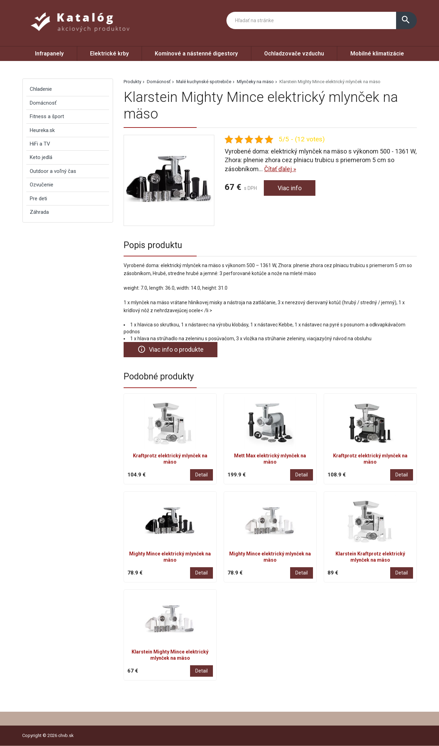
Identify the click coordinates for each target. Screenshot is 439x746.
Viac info (290, 188)
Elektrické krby (109, 53)
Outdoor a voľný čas (53, 171)
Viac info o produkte (170, 349)
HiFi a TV (40, 144)
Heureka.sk (42, 130)
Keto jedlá (41, 157)
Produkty (132, 81)
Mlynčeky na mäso (255, 81)
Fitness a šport (47, 116)
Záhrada (39, 212)
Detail (201, 474)
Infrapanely (49, 53)
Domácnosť (159, 81)
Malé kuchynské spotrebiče (203, 81)
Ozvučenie (41, 185)
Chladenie (41, 89)
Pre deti (38, 198)
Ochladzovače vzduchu (294, 53)
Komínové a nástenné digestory (196, 53)
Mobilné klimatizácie (377, 53)
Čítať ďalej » (280, 169)
